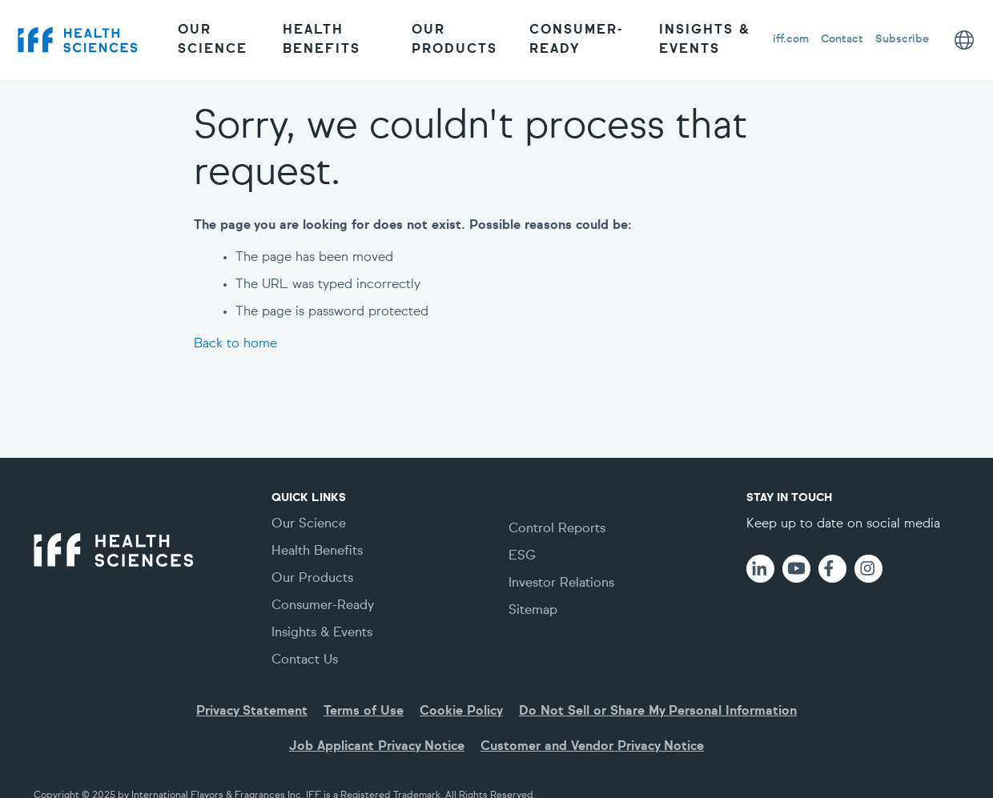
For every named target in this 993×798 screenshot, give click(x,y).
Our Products (454, 40)
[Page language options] (964, 40)
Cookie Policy (461, 711)
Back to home (235, 344)
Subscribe (902, 39)
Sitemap (533, 610)
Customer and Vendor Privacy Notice (592, 746)
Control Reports (557, 529)
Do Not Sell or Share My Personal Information (658, 711)
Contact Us (304, 660)
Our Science (212, 40)
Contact (842, 39)
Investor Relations (561, 583)
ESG (522, 556)
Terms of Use (364, 711)
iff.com (791, 39)
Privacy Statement (252, 711)
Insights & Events (704, 40)
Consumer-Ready (576, 40)
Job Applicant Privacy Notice (376, 746)
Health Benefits (321, 40)
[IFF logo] (78, 39)
